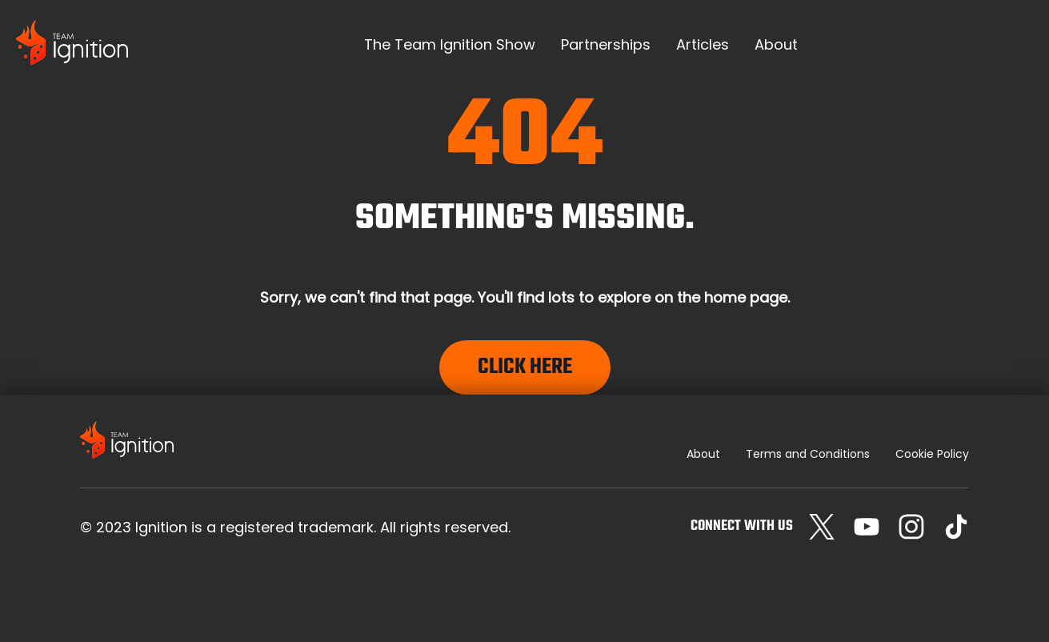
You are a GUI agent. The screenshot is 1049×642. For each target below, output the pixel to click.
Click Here (525, 367)
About (703, 454)
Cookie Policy (932, 454)
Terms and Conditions (808, 454)
